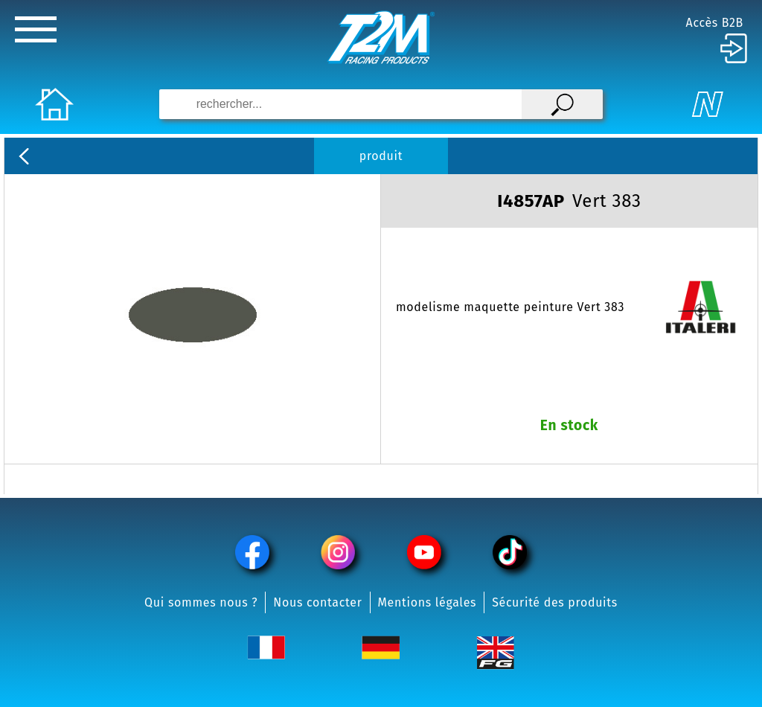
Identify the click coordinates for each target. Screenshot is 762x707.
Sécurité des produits (555, 602)
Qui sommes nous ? (200, 602)
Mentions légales (427, 602)
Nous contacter (317, 602)
